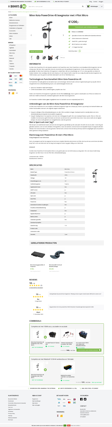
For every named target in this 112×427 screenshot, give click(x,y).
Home (9, 11)
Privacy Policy (11, 413)
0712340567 (66, 1)
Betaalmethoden (12, 405)
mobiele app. (67, 94)
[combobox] (56, 6)
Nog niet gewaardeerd (35, 271)
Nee (69, 425)
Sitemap (10, 415)
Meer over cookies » (75, 425)
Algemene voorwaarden (14, 409)
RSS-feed (10, 420)
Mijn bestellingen (36, 401)
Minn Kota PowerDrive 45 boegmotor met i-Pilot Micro (24, 11)
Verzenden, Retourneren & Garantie (17, 403)
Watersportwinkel (12, 417)
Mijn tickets (35, 403)
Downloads (11, 401)
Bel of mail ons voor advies (79, 44)
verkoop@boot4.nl (84, 414)
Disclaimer (10, 411)
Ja (64, 425)
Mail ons (57, 1)
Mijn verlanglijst (36, 405)
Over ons (10, 407)
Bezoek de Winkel (12, 399)
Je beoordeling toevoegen (36, 287)
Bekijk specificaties (36, 51)
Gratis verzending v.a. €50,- (43, 1)
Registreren (35, 399)
